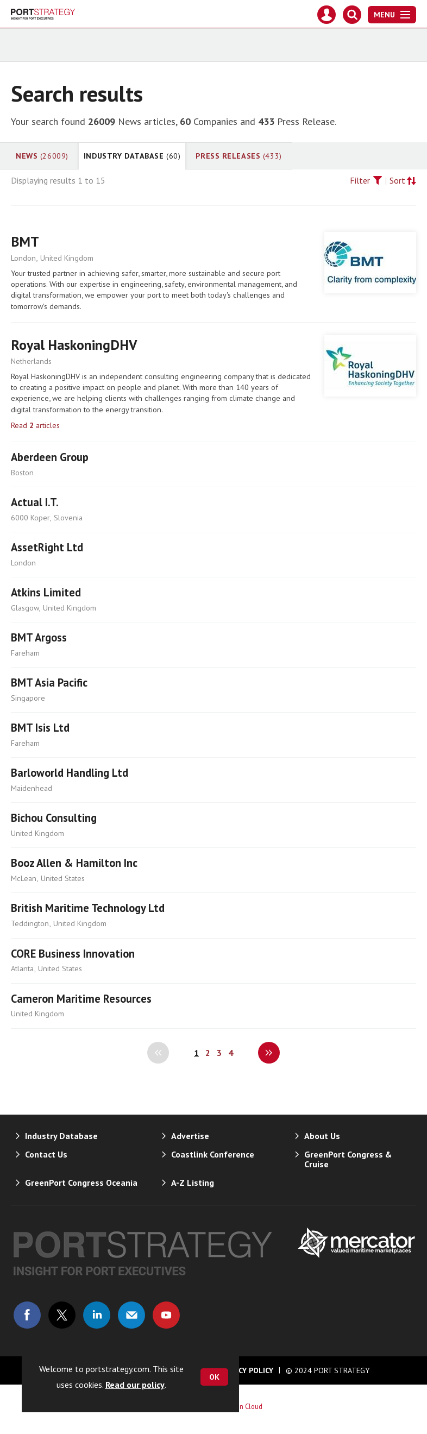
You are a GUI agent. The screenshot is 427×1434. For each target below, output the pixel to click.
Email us (131, 1315)
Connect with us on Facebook (27, 1315)
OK (214, 1377)
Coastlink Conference (212, 1154)
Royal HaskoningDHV (74, 345)
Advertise (190, 1135)
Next (269, 1053)
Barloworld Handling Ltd (69, 772)
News (42, 156)
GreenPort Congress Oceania (81, 1182)
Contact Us (46, 1154)
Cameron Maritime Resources (81, 998)
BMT (25, 241)
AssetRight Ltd (47, 547)
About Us (322, 1135)
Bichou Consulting (54, 817)
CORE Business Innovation (73, 953)
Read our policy (135, 1384)
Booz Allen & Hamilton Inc (74, 863)
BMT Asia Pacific (49, 682)
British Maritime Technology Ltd (88, 908)
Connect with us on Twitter (62, 1315)
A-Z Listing (192, 1182)
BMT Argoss (39, 637)
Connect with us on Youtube (166, 1315)
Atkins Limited (46, 592)
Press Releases (238, 156)
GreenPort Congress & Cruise (348, 1159)
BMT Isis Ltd (40, 727)
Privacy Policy (245, 1370)
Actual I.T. (35, 502)
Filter (360, 180)
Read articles (35, 425)
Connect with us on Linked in (97, 1315)
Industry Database (132, 156)
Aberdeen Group (50, 457)
